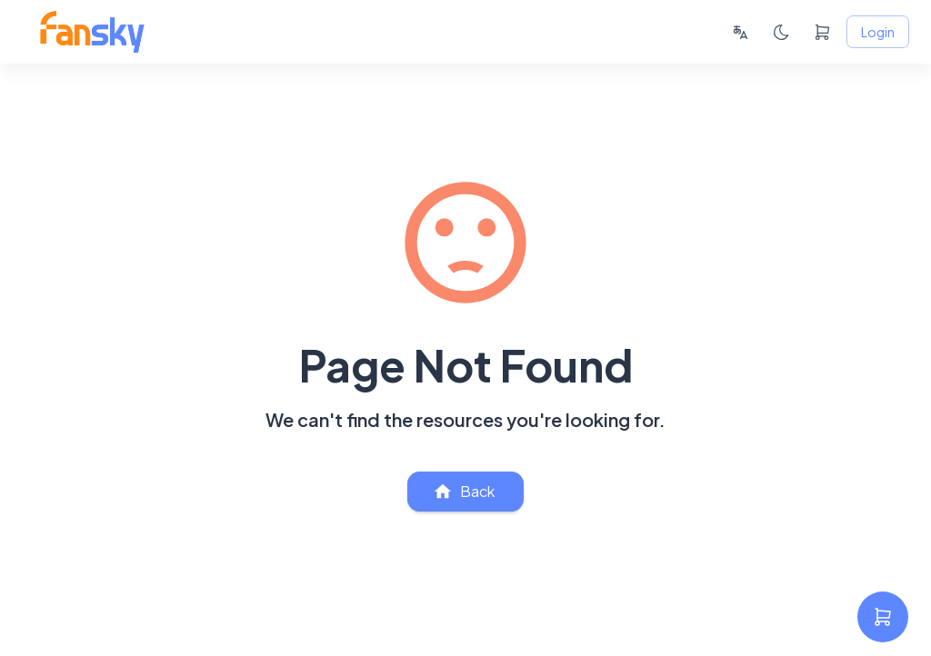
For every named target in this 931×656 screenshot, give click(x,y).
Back (465, 492)
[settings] (882, 616)
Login (877, 32)
